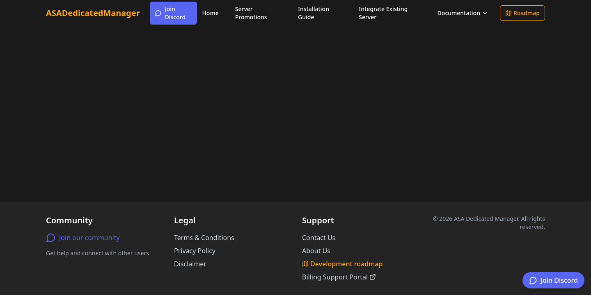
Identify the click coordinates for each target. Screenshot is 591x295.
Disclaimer (190, 263)
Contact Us (318, 237)
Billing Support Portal (339, 276)
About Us (316, 250)
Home (210, 13)
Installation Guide (313, 13)
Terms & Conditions (204, 237)
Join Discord (170, 13)
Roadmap (522, 13)
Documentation (463, 13)
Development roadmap (342, 263)
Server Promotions (251, 13)
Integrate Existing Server (383, 13)
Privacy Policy (194, 250)
